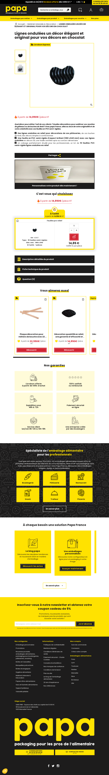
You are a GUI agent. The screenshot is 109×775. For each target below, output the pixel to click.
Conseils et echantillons (52, 663)
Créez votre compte (79, 652)
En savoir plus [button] (52, 508)
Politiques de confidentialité (54, 645)
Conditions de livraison (52, 670)
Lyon (73, 663)
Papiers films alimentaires (25, 681)
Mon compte (75, 641)
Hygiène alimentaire (23, 672)
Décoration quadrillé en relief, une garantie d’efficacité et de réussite (69, 335)
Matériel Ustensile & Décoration (23, 676)
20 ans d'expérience (51, 682)
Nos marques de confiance (54, 666)
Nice (73, 676)
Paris (73, 659)
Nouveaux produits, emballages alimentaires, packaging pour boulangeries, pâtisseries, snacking (27, 655)
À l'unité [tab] (54, 214)
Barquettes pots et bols (24, 665)
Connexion (75, 648)
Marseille (74, 673)
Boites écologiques (23, 669)
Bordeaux (75, 680)
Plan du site (48, 673)
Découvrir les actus (33, 566)
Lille (72, 683)
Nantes (74, 669)
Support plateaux (22, 688)
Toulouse (74, 666)
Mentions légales (50, 648)
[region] (54, 327)
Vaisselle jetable (22, 691)
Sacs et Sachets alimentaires (27, 685)
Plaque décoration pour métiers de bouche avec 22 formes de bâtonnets (32, 335)
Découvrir (32, 350)
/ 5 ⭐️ (80, 2)
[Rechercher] (54, 10)
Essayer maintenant (72, 568)
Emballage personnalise (25, 645)
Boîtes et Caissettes (23, 662)
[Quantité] (74, 226)
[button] (54, 259)
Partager (54, 155)
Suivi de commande (79, 645)
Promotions (20, 648)
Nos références (49, 686)
